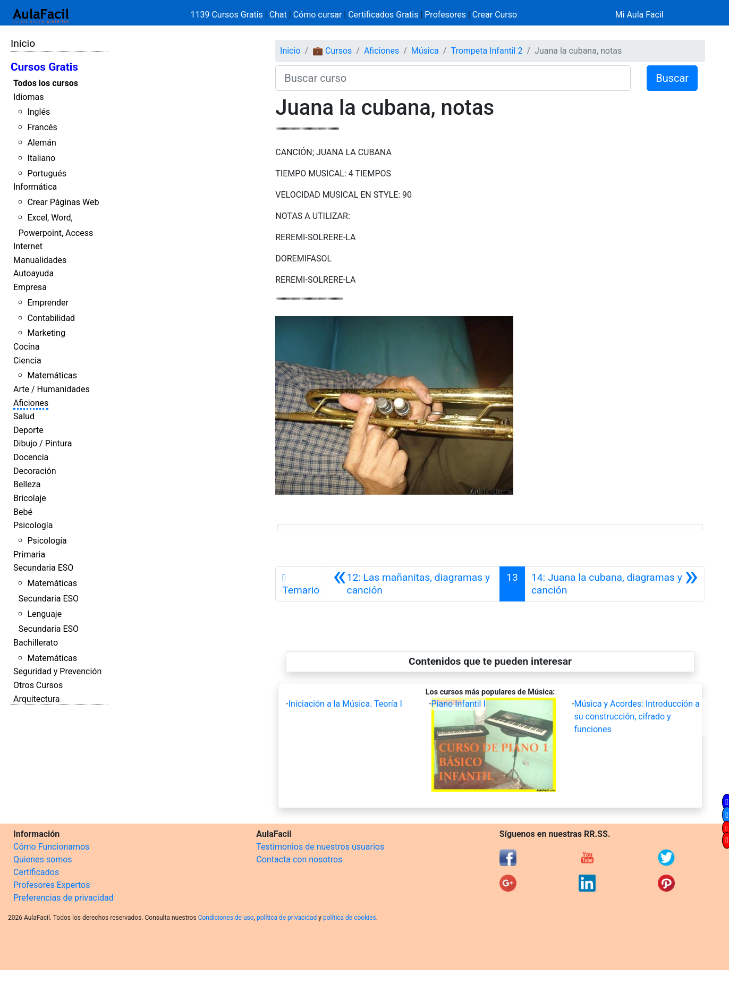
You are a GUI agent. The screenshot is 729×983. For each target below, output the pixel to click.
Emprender (48, 303)
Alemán (41, 143)
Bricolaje (29, 498)
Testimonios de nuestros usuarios (320, 847)
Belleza (26, 484)
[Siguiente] (614, 583)
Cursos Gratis (44, 67)
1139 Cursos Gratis (228, 15)
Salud (24, 416)
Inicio (23, 43)
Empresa (30, 287)
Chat (278, 15)
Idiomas (28, 97)
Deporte (28, 430)
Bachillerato (35, 643)
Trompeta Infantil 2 (486, 51)
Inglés (38, 112)
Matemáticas (52, 375)
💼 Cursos (332, 51)
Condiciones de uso (226, 917)
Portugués (46, 173)
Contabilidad (51, 318)
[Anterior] (413, 583)
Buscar (672, 78)
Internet (28, 246)
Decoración (34, 471)
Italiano (41, 158)
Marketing (46, 333)
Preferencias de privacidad (63, 898)
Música (425, 51)
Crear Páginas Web (63, 202)
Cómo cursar (317, 15)
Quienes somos (42, 859)
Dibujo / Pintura (42, 443)
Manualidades (39, 260)
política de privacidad (287, 917)
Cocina (26, 347)
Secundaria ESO (43, 568)
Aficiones (30, 403)
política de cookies (349, 917)
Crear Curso (494, 15)
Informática (35, 187)
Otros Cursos (38, 685)
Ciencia (27, 360)
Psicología (33, 525)
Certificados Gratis (383, 15)
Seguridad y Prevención (57, 671)
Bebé (22, 512)
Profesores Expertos (51, 885)
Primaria (29, 554)
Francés (42, 127)
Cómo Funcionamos (51, 847)
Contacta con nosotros (299, 859)
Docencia (30, 457)
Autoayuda (33, 273)
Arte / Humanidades (51, 389)
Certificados (36, 872)
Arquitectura (36, 699)
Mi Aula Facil (639, 15)
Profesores (445, 15)
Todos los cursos (45, 83)
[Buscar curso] (453, 78)
